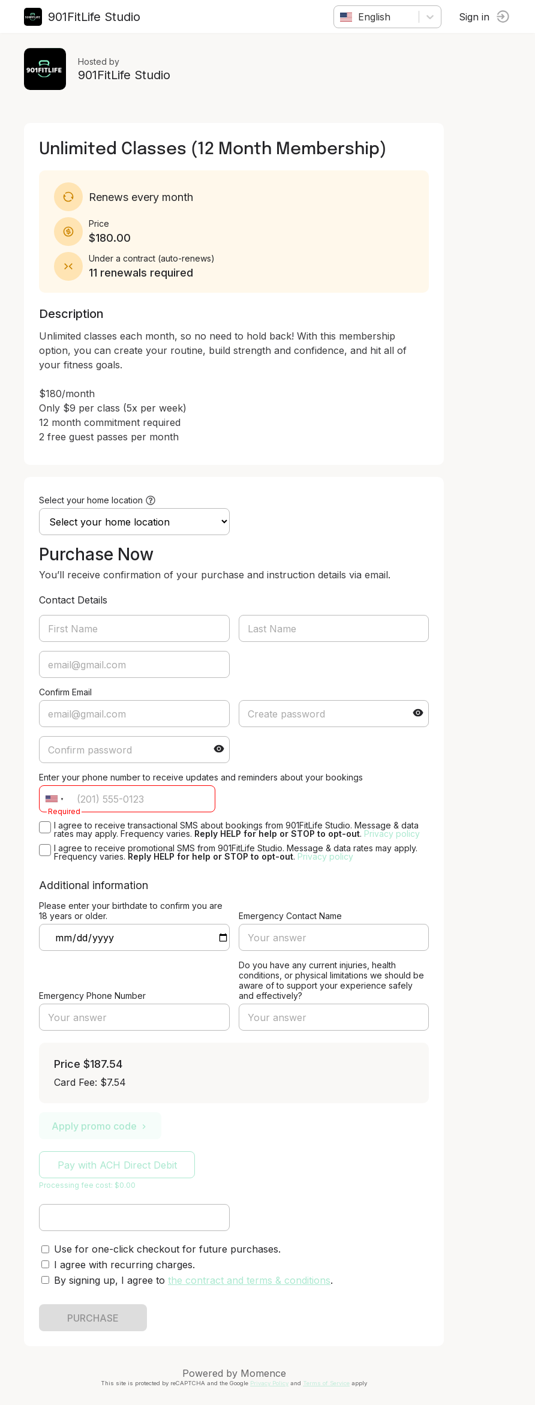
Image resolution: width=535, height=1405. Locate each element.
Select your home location (91, 500)
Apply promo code (100, 1126)
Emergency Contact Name (290, 916)
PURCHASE (93, 1318)
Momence (263, 1373)
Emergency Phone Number (92, 995)
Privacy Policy (269, 1383)
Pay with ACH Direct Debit (117, 1165)
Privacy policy (392, 833)
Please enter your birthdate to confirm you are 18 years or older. (131, 910)
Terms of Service (326, 1383)
